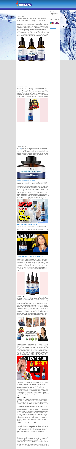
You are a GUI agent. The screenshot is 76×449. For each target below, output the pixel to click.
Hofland (18, 9)
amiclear (21, 148)
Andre (27, 15)
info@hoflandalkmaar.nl (53, 28)
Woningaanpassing (23, 9)
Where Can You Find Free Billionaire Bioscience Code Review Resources (38, 11)
